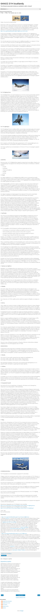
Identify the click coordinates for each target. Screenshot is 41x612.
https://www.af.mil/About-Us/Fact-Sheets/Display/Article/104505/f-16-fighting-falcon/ (18, 505)
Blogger (21, 610)
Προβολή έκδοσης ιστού (20, 597)
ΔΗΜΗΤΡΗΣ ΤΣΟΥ (6, 602)
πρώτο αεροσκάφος (24, 527)
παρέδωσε (7, 518)
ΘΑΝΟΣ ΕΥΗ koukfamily (12, 3)
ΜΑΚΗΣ (4, 607)
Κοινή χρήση (4, 555)
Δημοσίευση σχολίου (6, 561)
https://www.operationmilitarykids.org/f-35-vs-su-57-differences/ (14, 533)
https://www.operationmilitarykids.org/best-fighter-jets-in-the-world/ (14, 31)
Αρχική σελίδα (20, 595)
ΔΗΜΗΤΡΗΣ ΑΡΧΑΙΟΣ (7, 601)
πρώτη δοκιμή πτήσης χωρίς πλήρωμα (17, 528)
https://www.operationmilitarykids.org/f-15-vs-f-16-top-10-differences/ (15, 516)
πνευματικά (12, 546)
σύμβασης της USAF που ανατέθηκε (9, 522)
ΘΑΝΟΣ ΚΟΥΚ (5, 606)
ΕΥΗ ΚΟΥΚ (5, 604)
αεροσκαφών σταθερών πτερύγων (18, 549)
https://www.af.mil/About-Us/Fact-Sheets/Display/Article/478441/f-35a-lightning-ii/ (17, 508)
